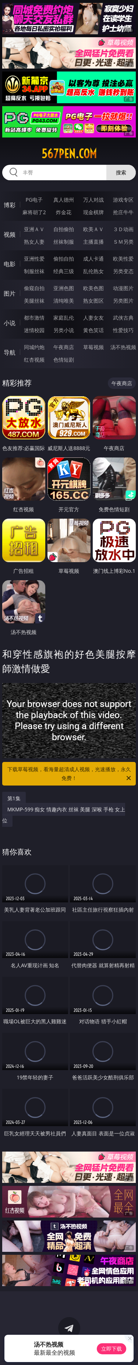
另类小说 (63, 330)
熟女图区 (93, 300)
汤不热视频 (123, 347)
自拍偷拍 (63, 229)
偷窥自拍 (34, 288)
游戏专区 (123, 199)
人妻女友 (93, 317)
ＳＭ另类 (123, 241)
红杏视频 (34, 359)
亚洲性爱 (34, 258)
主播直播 (93, 241)
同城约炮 (34, 347)
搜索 (121, 172)
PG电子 (34, 199)
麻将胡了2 (34, 212)
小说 (9, 323)
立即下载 (111, 1348)
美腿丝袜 (34, 300)
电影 (9, 264)
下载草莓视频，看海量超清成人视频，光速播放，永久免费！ (69, 774)
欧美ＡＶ (93, 229)
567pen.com (69, 153)
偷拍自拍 (63, 258)
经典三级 (63, 271)
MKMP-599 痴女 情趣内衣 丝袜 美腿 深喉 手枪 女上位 (63, 815)
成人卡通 (93, 258)
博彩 (9, 205)
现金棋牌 (93, 212)
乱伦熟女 (93, 271)
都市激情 (34, 317)
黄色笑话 (93, 330)
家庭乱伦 (63, 317)
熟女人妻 (34, 241)
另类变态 (123, 271)
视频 (9, 234)
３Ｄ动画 (123, 229)
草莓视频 (93, 347)
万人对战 (93, 199)
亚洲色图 (63, 288)
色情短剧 (63, 359)
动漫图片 (123, 288)
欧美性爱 (123, 258)
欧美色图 (93, 288)
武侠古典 (123, 317)
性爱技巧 (123, 330)
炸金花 (63, 212)
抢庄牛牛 (123, 212)
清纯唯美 (63, 300)
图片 (9, 293)
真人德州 (63, 199)
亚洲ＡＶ (34, 229)
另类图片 (123, 300)
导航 (9, 352)
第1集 (14, 798)
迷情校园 (34, 330)
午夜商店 (63, 347)
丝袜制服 (63, 241)
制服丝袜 (34, 271)
